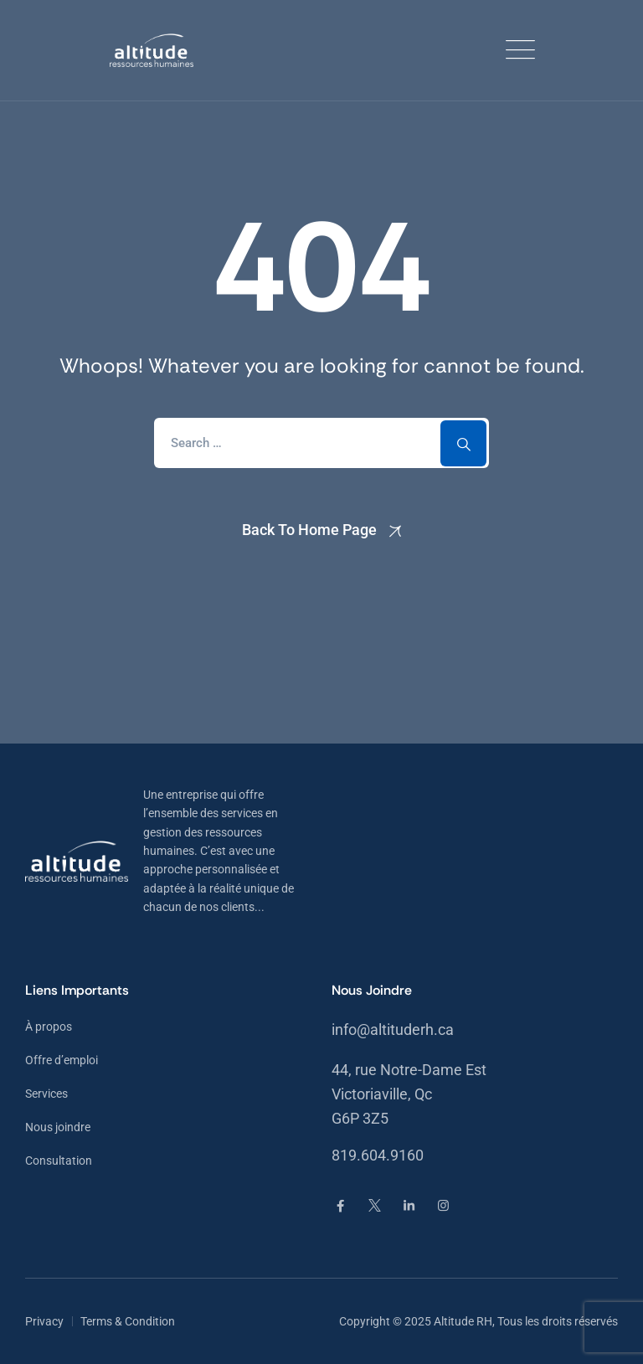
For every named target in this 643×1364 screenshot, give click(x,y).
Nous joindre (57, 1127)
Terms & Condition (127, 1321)
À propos (48, 1026)
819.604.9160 (378, 1155)
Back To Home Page (309, 529)
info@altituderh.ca (393, 1029)
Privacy (44, 1321)
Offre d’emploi (61, 1060)
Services (46, 1093)
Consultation (58, 1160)
